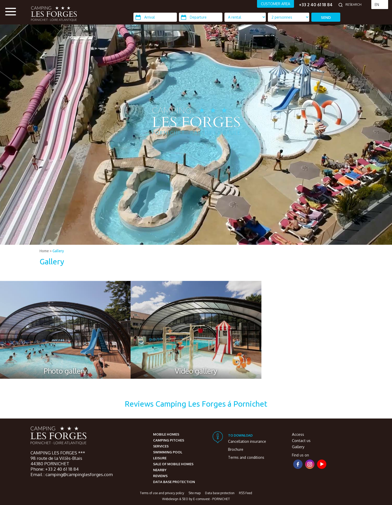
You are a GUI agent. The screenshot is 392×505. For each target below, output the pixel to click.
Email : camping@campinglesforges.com (72, 474)
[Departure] (200, 17)
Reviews (160, 476)
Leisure (160, 458)
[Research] (357, 5)
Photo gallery (65, 370)
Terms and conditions (246, 457)
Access (298, 434)
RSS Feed (245, 493)
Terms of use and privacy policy (162, 493)
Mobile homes (166, 434)
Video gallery (196, 370)
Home (44, 251)
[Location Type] (288, 17)
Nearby (160, 470)
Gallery (58, 251)
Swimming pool (167, 452)
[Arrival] (155, 17)
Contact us (301, 440)
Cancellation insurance (247, 441)
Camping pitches (168, 440)
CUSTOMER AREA (275, 4)
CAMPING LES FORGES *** (58, 452)
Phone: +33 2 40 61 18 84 (55, 469)
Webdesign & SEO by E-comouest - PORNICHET (196, 499)
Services (161, 446)
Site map (195, 493)
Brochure (235, 449)
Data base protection (174, 482)
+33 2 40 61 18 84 (316, 4)
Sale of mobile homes (173, 464)
